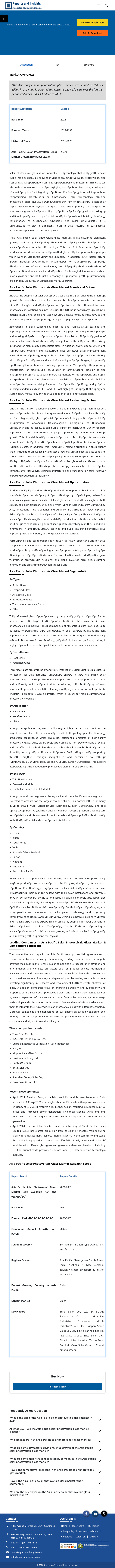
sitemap (94, 1536)
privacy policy (67, 1531)
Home (10, 24)
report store (78, 1525)
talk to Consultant (92, 33)
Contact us (66, 1536)
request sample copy (92, 22)
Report (19, 24)
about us (80, 1536)
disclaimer (93, 1525)
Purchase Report (57, 1386)
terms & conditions (88, 1531)
